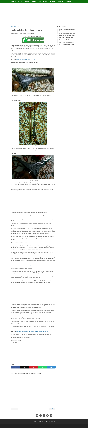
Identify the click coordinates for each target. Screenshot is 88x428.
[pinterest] (33, 367)
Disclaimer (35, 421)
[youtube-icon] (40, 415)
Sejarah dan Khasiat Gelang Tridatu (67, 35)
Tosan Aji (33, 1)
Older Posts (52, 408)
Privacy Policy (41, 421)
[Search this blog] (76, 2)
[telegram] (51, 367)
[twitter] (24, 367)
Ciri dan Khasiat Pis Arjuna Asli (66, 40)
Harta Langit (17, 2)
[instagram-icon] (51, 415)
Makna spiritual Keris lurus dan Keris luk (25, 59)
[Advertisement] (44, 14)
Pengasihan (61, 1)
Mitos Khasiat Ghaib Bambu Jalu (66, 42)
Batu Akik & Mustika (42, 1)
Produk (27, 1)
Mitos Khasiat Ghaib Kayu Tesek (66, 44)
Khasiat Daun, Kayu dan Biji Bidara (67, 33)
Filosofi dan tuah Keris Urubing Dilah (24, 265)
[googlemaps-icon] (44, 415)
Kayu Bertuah (53, 1)
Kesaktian (69, 1)
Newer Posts (14, 408)
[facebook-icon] (37, 415)
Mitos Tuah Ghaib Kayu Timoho (66, 37)
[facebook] (15, 367)
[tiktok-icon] (47, 415)
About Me (53, 421)
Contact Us (47, 421)
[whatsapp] (42, 367)
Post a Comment (30, 33)
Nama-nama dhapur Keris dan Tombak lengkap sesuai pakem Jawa (32, 331)
